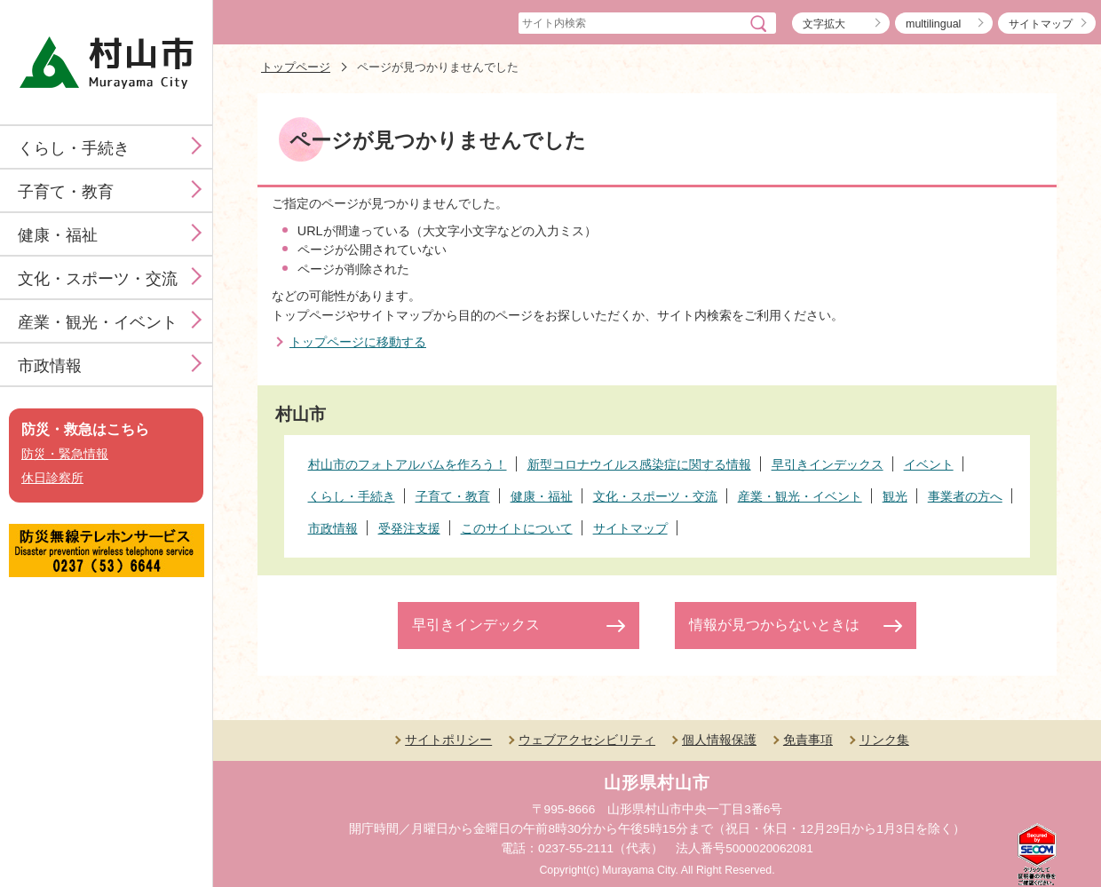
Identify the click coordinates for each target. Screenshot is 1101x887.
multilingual (933, 24)
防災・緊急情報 (64, 454)
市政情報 (50, 366)
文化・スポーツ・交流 (98, 279)
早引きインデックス (476, 624)
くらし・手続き (74, 148)
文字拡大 (824, 24)
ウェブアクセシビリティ (587, 740)
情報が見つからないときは (774, 624)
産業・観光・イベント (98, 322)
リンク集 (884, 740)
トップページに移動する (357, 342)
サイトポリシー (448, 740)
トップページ (295, 67)
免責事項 (808, 740)
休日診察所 (52, 478)
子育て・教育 (66, 192)
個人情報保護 (719, 740)
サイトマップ (1041, 24)
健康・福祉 (58, 235)
